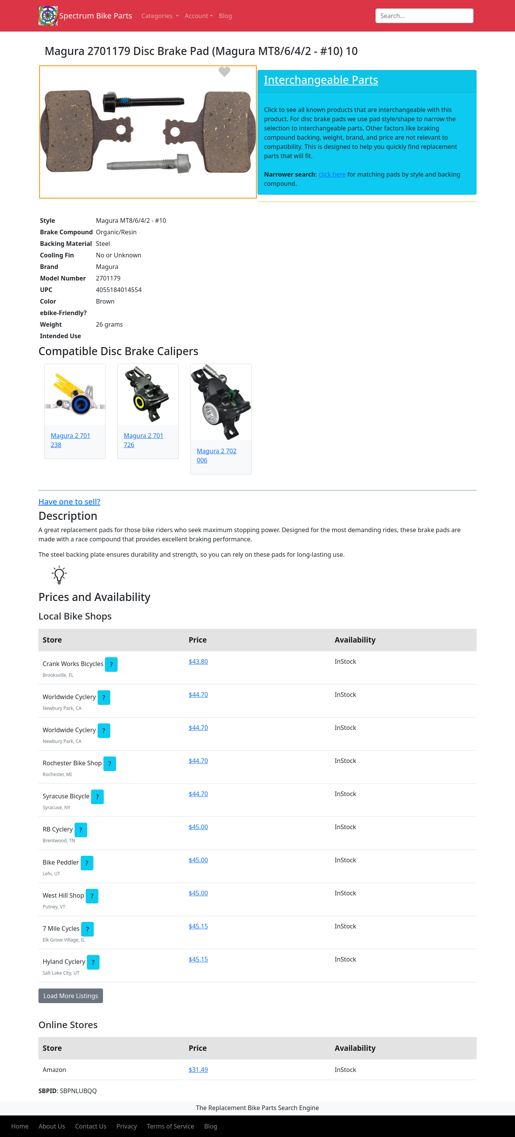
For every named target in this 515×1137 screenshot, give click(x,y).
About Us (52, 1126)
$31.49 (198, 1069)
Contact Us (90, 1126)
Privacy (126, 1126)
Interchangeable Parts (321, 79)
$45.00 (198, 827)
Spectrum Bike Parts (95, 15)
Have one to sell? (69, 501)
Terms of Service (170, 1126)
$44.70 (198, 694)
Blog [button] (225, 16)
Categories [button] (157, 16)
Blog (210, 1126)
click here (332, 174)
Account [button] (196, 16)
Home (20, 1126)
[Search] (424, 15)
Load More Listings (70, 996)
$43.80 (198, 661)
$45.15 (198, 926)
